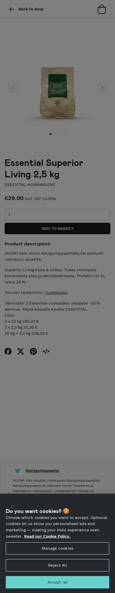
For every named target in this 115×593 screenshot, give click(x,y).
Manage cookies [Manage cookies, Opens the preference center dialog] (57, 556)
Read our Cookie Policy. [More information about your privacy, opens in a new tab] (47, 544)
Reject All (57, 573)
